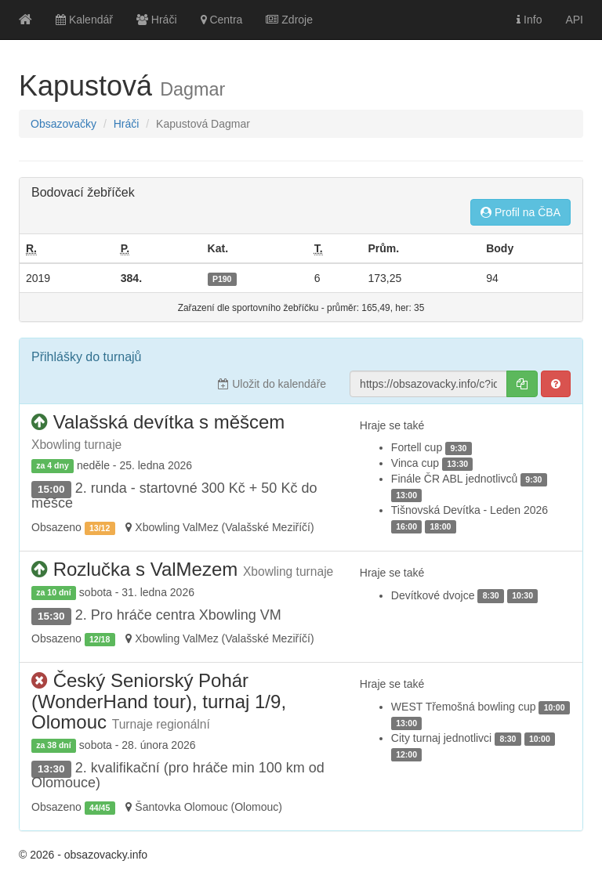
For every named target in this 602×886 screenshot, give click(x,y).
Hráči (156, 19)
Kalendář (84, 19)
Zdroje (289, 19)
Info (529, 19)
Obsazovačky (63, 124)
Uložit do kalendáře (272, 384)
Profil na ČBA (520, 212)
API (574, 19)
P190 (222, 279)
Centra (222, 19)
